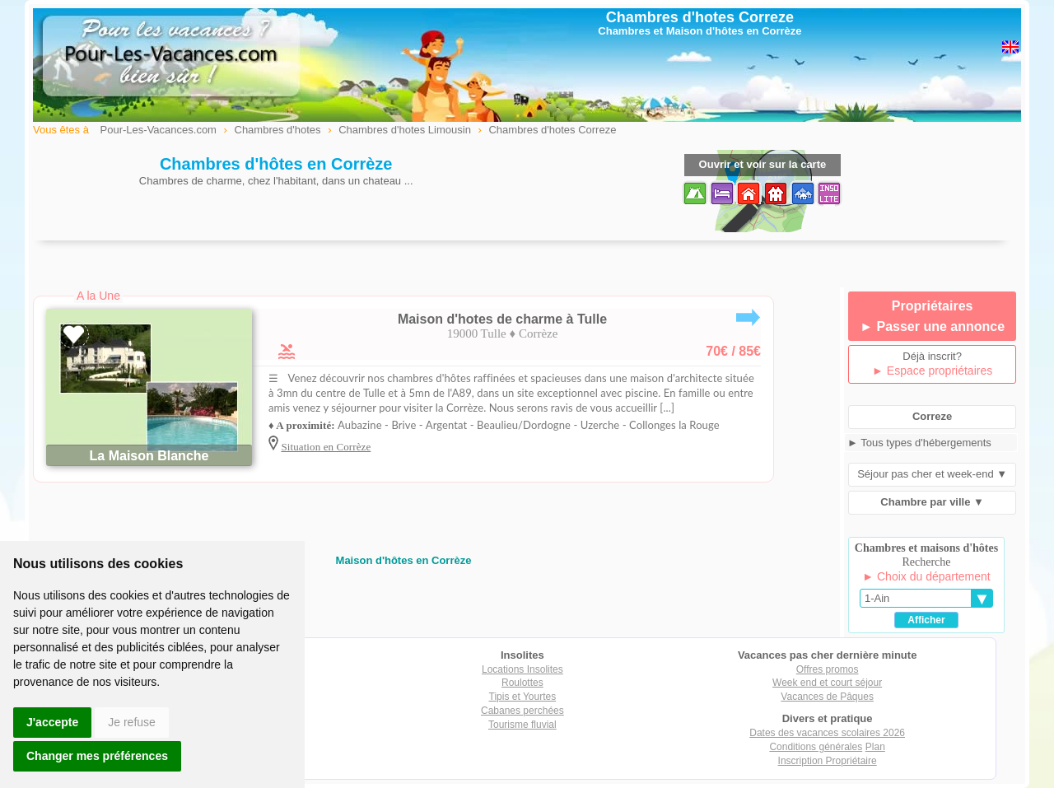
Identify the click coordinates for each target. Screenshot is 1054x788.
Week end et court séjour (827, 682)
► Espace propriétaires (932, 370)
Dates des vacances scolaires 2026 (827, 733)
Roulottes (522, 682)
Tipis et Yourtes (523, 696)
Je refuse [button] (132, 722)
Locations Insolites (522, 669)
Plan (875, 747)
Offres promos (827, 669)
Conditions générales (815, 747)
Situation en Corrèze (326, 447)
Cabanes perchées (522, 710)
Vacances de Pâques (827, 696)
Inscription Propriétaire (827, 761)
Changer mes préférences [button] (97, 755)
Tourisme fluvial (522, 724)
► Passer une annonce (932, 326)
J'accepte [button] (52, 722)
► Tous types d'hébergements (919, 442)
